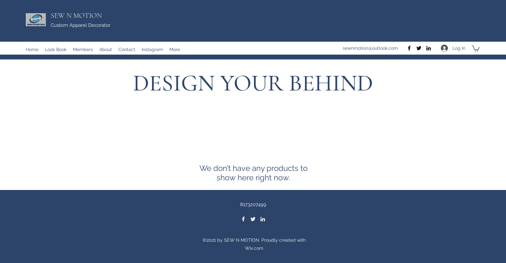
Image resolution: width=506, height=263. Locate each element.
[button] (476, 48)
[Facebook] (409, 48)
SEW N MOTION (76, 15)
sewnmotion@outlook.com (370, 48)
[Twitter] (419, 48)
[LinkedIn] (428, 48)
